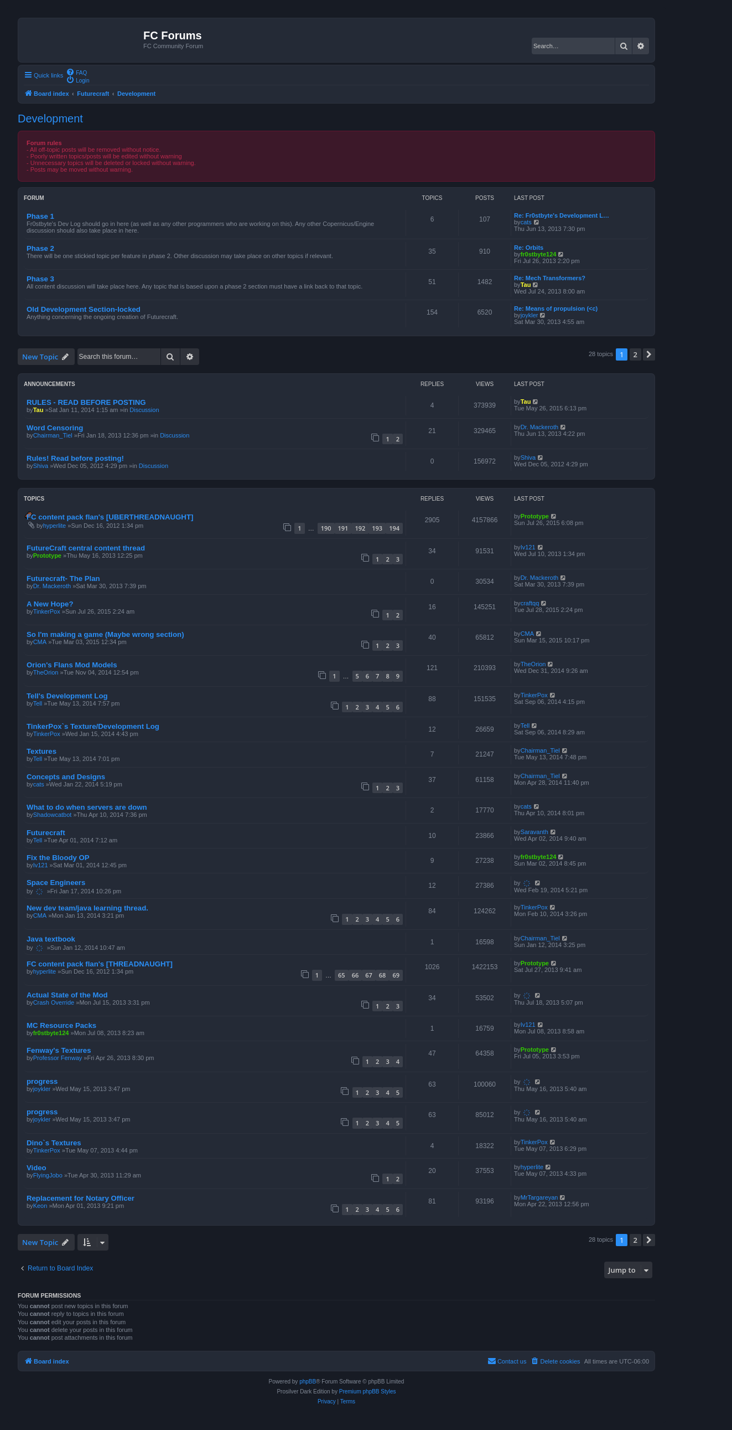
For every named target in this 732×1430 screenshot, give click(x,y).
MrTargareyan (539, 1197)
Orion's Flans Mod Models (72, 665)
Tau (526, 284)
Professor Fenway (57, 1058)
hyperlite (54, 525)
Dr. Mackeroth (539, 427)
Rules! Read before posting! (75, 458)
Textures (41, 751)
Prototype (535, 516)
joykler (529, 315)
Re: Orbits (528, 247)
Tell (38, 703)
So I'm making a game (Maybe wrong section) (105, 634)
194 (394, 528)
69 (395, 975)
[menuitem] (76, 72)
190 (326, 528)
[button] (649, 354)
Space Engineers (56, 882)
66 (355, 975)
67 (368, 975)
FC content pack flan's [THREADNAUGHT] (100, 964)
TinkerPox (46, 611)
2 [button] (635, 354)
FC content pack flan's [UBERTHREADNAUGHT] (110, 517)
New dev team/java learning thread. (87, 908)
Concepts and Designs (66, 777)
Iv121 (528, 547)
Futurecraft (46, 833)
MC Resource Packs (61, 1025)
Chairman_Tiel (52, 435)
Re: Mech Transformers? (549, 278)
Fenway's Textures (59, 1050)
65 (341, 975)
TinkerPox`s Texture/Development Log (93, 726)
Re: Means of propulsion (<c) (556, 308)
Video (36, 1168)
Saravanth (534, 832)
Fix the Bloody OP (58, 857)
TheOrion (46, 672)
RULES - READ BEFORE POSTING (86, 402)
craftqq (530, 603)
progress (42, 1081)
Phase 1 (40, 216)
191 (343, 528)
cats (526, 222)
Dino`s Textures (54, 1143)
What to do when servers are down (87, 807)
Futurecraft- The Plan (63, 578)
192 (360, 528)
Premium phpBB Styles (367, 1391)
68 (382, 975)
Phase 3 (40, 279)
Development (50, 118)
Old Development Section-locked (84, 309)
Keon (40, 1205)
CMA (39, 642)
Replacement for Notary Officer (80, 1198)
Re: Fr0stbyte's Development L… (561, 215)
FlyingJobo (48, 1175)
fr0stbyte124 (539, 254)
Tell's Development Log (67, 696)
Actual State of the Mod (67, 995)
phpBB (307, 1381)
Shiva (41, 465)
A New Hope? (50, 604)
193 (377, 528)
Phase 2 (40, 248)
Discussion (144, 410)
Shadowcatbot (52, 814)
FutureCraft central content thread (86, 548)
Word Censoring (55, 428)
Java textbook (51, 939)
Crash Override (54, 1002)
